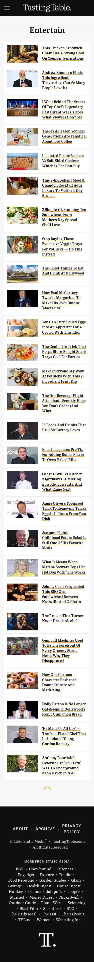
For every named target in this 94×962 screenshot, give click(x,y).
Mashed (17, 897)
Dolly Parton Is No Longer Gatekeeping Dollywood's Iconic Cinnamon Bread (64, 709)
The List (49, 914)
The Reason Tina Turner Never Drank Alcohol (62, 618)
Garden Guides (52, 880)
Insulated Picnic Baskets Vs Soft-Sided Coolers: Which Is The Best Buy (63, 161)
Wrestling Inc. (68, 920)
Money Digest (41, 897)
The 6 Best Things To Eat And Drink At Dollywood (63, 271)
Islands (34, 891)
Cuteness (65, 869)
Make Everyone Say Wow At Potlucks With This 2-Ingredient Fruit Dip (63, 376)
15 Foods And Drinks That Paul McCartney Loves (64, 427)
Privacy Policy (71, 828)
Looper (73, 891)
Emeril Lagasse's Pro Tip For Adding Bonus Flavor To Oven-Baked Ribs (63, 454)
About (20, 829)
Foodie (65, 875)
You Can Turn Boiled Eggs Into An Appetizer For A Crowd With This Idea (64, 327)
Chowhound (40, 869)
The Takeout (73, 914)
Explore (47, 875)
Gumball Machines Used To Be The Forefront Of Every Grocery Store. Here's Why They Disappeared (62, 650)
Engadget (26, 875)
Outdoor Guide (22, 903)
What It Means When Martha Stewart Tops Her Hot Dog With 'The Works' (64, 567)
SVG (70, 908)
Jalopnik (54, 891)
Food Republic (21, 880)
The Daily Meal (23, 914)
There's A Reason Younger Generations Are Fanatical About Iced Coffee (64, 136)
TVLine (24, 920)
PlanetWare (51, 903)
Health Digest (39, 886)
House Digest (69, 886)
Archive (45, 829)
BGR (20, 869)
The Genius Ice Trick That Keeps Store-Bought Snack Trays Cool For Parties (64, 351)
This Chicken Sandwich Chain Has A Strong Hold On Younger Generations (63, 53)
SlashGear (52, 908)
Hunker (16, 891)
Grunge (15, 886)
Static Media (34, 841)
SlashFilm (29, 908)
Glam (76, 880)
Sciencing (76, 903)
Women (44, 920)
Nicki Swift (69, 897)
